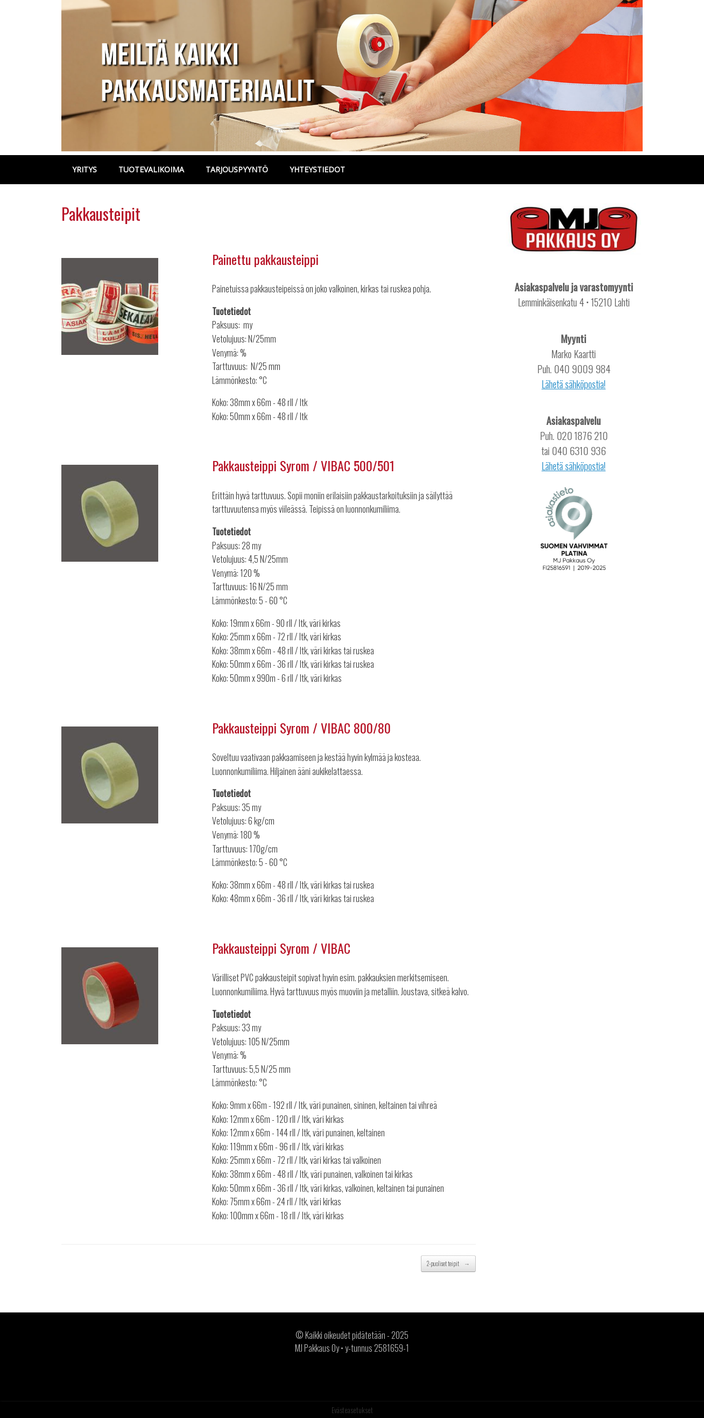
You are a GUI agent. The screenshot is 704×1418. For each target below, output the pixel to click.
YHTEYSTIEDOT (317, 169)
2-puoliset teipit (448, 1263)
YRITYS (84, 169)
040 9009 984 (582, 368)
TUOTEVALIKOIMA (151, 169)
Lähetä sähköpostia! (573, 383)
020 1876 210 (582, 435)
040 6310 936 (579, 450)
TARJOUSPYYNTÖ (237, 169)
